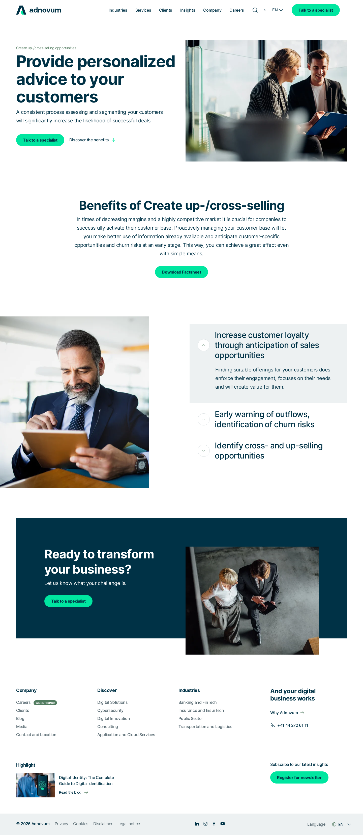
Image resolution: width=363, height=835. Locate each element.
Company (212, 10)
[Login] (265, 10)
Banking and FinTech (197, 702)
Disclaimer (102, 823)
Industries (118, 10)
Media (21, 726)
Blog (20, 718)
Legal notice (128, 823)
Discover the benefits (89, 139)
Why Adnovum (284, 712)
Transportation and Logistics (205, 726)
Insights (187, 10)
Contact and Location (36, 734)
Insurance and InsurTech (201, 710)
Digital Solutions (112, 702)
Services (143, 10)
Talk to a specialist (315, 10)
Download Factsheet (181, 272)
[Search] (255, 10)
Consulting (107, 726)
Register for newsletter (299, 777)
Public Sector (190, 718)
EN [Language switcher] (275, 9)
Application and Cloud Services (126, 734)
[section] (181, 753)
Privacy (61, 823)
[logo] (38, 10)
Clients (165, 10)
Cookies (80, 823)
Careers (236, 10)
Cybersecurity (110, 710)
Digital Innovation (113, 718)
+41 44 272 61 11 (292, 725)
